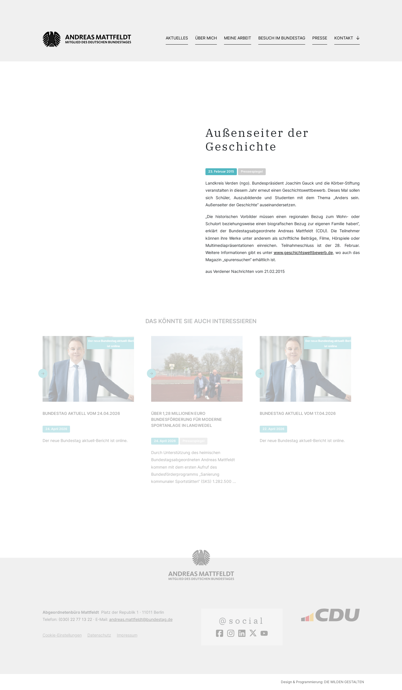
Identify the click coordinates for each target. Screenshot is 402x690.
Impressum (127, 635)
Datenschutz (99, 635)
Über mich (206, 37)
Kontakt (343, 37)
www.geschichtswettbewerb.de (303, 252)
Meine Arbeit (237, 37)
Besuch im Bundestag (281, 37)
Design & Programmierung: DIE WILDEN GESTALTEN (322, 682)
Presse (319, 37)
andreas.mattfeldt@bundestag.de (141, 619)
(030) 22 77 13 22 (75, 619)
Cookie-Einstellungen (62, 635)
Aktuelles (177, 37)
